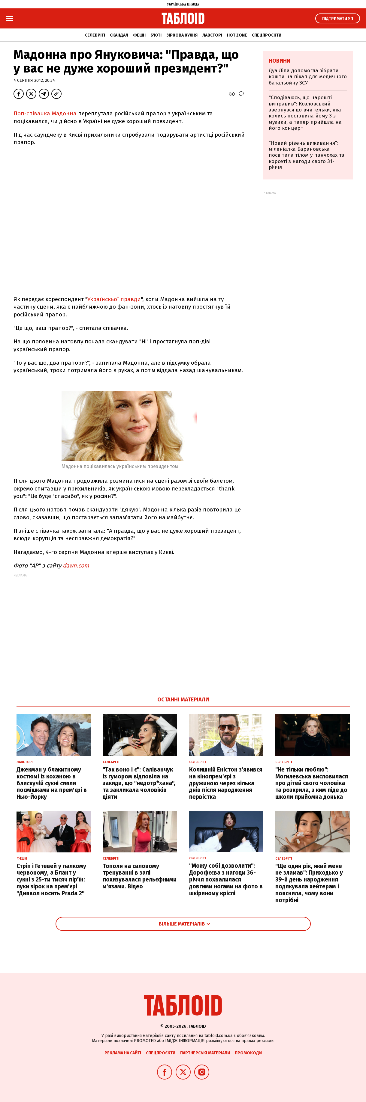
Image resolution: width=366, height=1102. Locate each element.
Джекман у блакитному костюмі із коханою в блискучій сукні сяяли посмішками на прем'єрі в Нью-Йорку (52, 783)
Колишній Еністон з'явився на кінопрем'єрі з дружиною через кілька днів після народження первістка (225, 783)
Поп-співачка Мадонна (46, 113)
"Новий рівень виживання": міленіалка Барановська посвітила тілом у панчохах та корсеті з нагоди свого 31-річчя (306, 155)
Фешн (139, 35)
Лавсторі (212, 35)
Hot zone (237, 35)
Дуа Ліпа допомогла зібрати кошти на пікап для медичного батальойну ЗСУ (308, 76)
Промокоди (248, 1053)
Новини (279, 61)
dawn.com (76, 565)
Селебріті (95, 35)
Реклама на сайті (122, 1053)
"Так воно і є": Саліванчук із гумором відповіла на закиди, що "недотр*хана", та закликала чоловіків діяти (139, 783)
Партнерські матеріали (205, 1053)
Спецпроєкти (266, 35)
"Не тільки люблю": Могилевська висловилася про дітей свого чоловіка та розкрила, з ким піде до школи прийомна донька (311, 783)
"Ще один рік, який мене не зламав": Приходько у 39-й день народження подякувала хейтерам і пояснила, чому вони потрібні (309, 883)
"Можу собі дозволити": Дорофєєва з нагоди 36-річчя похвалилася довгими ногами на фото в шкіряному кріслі (226, 879)
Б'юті (156, 35)
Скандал (119, 35)
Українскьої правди (114, 299)
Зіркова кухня (182, 35)
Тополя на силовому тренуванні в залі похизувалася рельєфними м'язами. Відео (140, 876)
